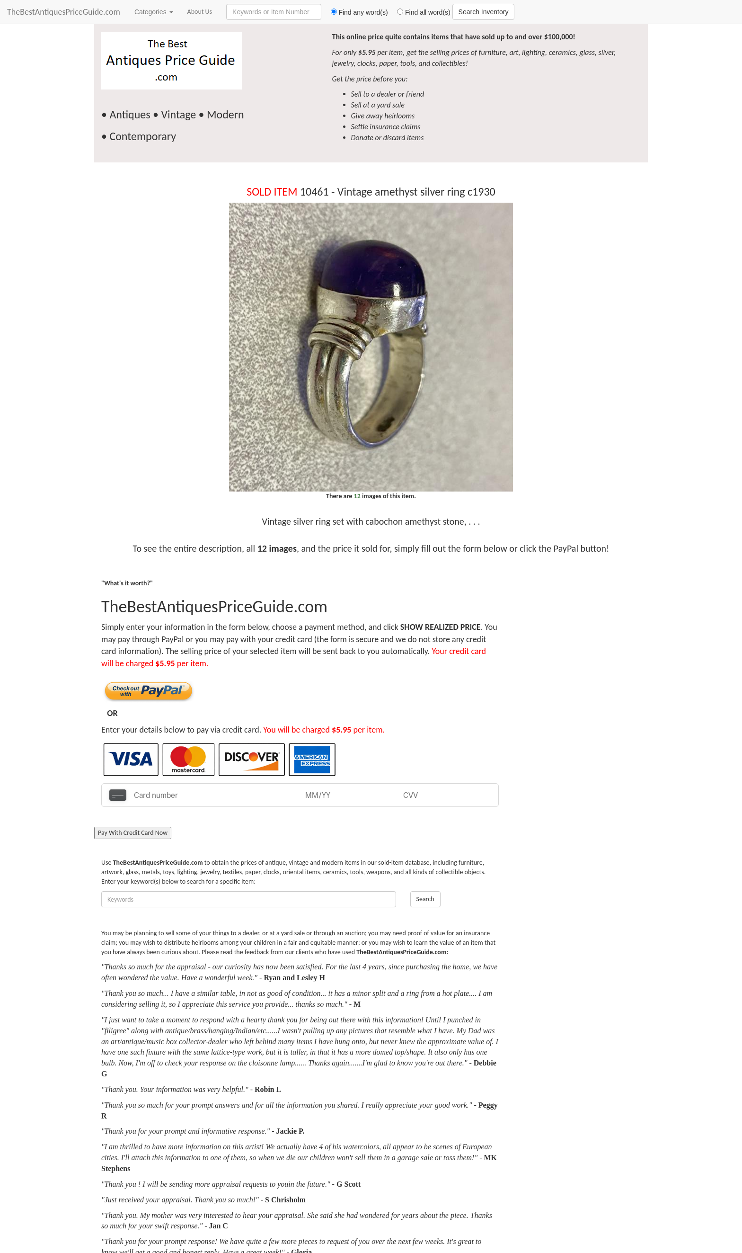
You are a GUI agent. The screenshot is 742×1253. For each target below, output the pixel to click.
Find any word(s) (355, 12)
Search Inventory (484, 12)
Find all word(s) (420, 12)
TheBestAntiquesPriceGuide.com (63, 12)
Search (425, 899)
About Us (199, 12)
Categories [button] (153, 12)
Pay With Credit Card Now (133, 833)
